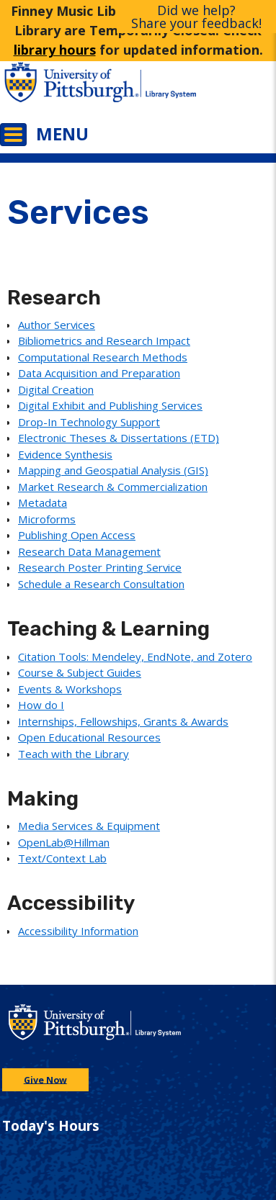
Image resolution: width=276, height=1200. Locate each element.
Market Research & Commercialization (113, 486)
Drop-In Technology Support (89, 422)
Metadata (42, 502)
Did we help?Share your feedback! (196, 16)
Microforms (47, 519)
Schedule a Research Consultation (101, 584)
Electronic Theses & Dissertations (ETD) (118, 437)
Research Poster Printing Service (100, 567)
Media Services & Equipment (89, 825)
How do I (41, 705)
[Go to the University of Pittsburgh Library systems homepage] (207, 89)
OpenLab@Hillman (64, 842)
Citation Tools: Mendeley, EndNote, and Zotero (135, 656)
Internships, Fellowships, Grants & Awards (123, 721)
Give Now (45, 1079)
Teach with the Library (73, 753)
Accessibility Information (78, 931)
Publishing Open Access (76, 535)
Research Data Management (89, 551)
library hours (55, 49)
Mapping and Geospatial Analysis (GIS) (113, 470)
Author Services (56, 324)
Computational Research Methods (102, 357)
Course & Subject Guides (79, 672)
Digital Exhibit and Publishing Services (110, 405)
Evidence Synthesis (65, 454)
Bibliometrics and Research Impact (104, 340)
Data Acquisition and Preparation (99, 373)
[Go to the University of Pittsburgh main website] (69, 89)
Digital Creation (56, 389)
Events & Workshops (70, 689)
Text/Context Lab (62, 858)
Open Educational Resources (89, 737)
